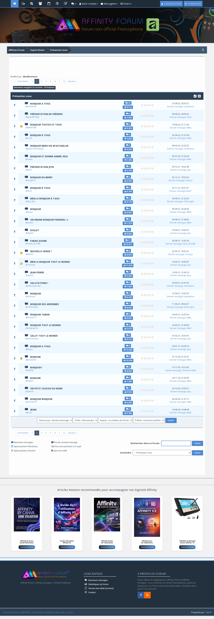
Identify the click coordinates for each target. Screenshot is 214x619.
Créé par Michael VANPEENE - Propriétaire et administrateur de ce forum (37, 612)
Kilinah (30, 391)
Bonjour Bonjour (42, 399)
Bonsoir (35, 356)
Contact (90, 592)
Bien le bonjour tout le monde (51, 262)
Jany (189, 169)
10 (129, 103)
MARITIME (31, 127)
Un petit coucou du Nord (47, 388)
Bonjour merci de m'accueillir (50, 145)
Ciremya (189, 254)
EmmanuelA (32, 338)
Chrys (189, 117)
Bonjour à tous (41, 135)
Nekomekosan (34, 286)
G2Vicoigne (189, 201)
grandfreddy (33, 117)
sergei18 (31, 180)
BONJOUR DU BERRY (42, 177)
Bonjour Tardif (40, 314)
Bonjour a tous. (41, 346)
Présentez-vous (58, 50)
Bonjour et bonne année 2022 (50, 156)
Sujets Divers (37, 50)
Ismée (30, 222)
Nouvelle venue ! (41, 251)
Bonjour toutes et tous (46, 124)
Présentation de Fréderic (47, 114)
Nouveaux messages (96, 580)
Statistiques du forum (96, 584)
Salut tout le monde (44, 335)
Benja (30, 349)
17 (129, 240)
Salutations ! (39, 283)
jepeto (30, 275)
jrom (33, 409)
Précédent (22, 81)
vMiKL (189, 127)
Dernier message (175, 106)
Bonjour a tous (41, 103)
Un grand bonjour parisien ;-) (50, 219)
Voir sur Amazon (26, 547)
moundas (31, 106)
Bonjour (36, 209)
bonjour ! (36, 367)
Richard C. (32, 317)
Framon (189, 180)
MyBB (209, 612)
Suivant (72, 81)
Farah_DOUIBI (39, 240)
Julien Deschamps (35, 148)
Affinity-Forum (17, 50)
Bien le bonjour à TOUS (45, 198)
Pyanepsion (189, 296)
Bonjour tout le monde (46, 325)
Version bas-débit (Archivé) (99, 588)
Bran (29, 191)
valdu (29, 159)
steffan (30, 370)
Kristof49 (31, 359)
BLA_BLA (31, 201)
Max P (189, 191)
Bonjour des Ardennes (45, 304)
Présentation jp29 (42, 166)
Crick (29, 138)
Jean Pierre (37, 272)
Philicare (31, 296)
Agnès (30, 381)
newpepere (32, 328)
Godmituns (189, 106)
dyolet (35, 230)
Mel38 (30, 254)
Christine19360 (189, 370)
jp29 (29, 169)
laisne (30, 212)
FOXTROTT (32, 402)
